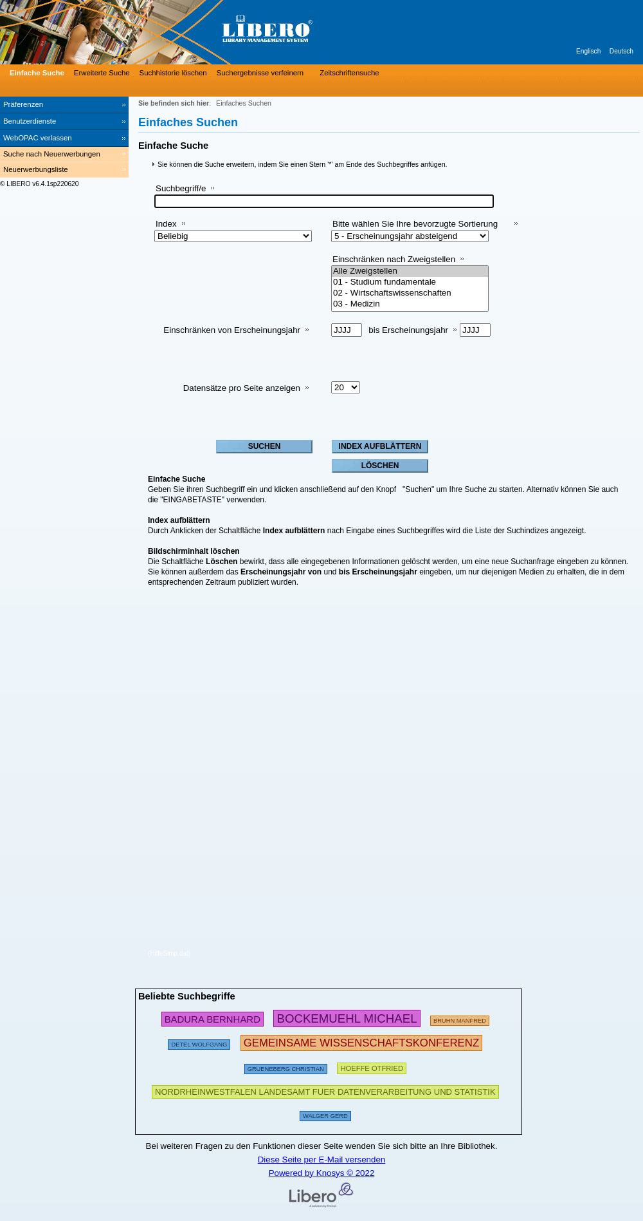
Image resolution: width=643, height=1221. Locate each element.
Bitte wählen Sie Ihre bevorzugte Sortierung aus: (415, 229)
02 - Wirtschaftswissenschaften (410, 293)
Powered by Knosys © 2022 (322, 1173)
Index (166, 224)
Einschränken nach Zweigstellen (393, 259)
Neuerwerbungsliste (35, 169)
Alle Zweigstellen (410, 271)
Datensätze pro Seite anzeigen (241, 388)
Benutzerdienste (29, 121)
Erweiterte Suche (102, 73)
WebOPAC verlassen (37, 138)
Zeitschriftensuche (349, 73)
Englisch (588, 51)
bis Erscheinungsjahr (408, 330)
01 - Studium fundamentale (410, 282)
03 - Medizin (410, 304)
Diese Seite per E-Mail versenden (322, 1159)
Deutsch (621, 51)
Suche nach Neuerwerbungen (51, 154)
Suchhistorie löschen (173, 73)
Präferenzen (23, 104)
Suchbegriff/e (181, 188)
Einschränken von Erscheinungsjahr (231, 330)
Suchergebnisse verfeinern (260, 73)
